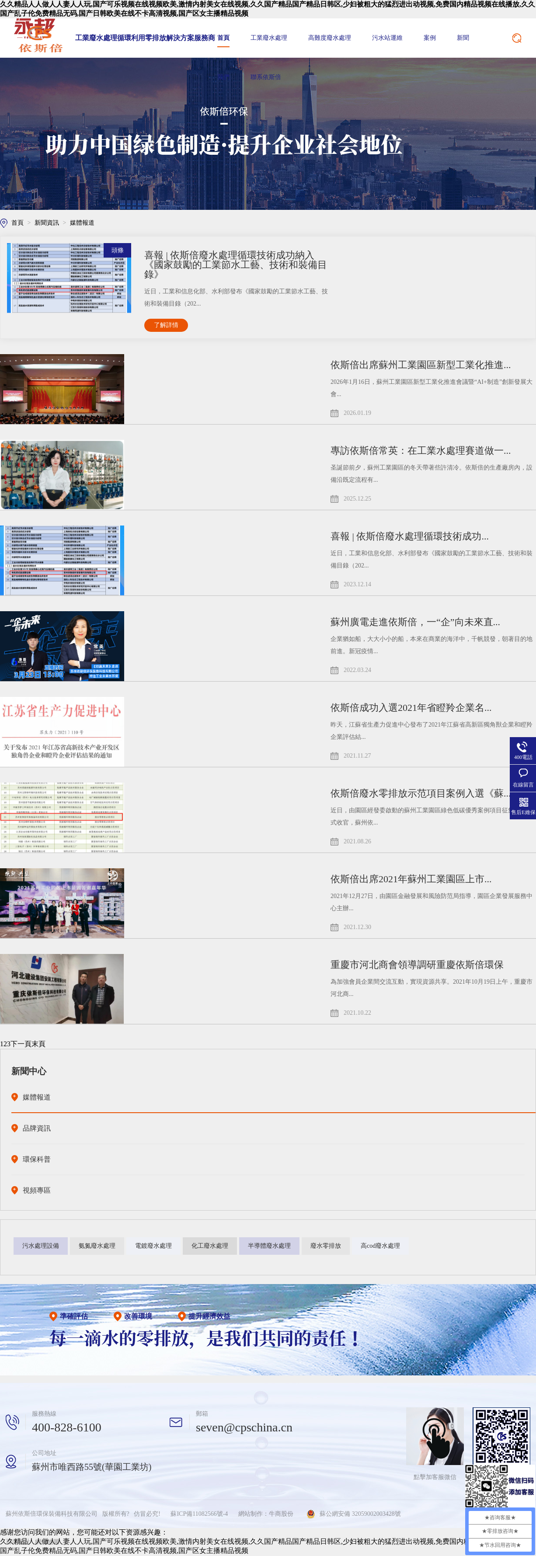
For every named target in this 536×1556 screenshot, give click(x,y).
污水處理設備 (40, 1246)
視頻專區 (37, 1190)
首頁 (223, 38)
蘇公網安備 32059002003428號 (360, 1514)
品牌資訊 (37, 1128)
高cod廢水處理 (380, 1246)
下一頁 (20, 1044)
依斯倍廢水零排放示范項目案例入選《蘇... (421, 793)
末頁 (38, 1044)
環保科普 (37, 1159)
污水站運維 (387, 38)
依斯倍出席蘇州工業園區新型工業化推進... (421, 364)
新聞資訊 (48, 222)
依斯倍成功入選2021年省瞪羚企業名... (411, 707)
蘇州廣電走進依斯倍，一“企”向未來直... (415, 621)
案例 (430, 38)
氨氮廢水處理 (97, 1246)
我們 (223, 77)
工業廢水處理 (269, 38)
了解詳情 (166, 325)
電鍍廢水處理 (153, 1246)
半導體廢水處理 (269, 1246)
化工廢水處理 (209, 1246)
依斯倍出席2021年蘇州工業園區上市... (411, 879)
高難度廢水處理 (329, 38)
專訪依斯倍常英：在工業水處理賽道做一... (421, 450)
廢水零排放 (325, 1246)
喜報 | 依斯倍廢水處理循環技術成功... (410, 536)
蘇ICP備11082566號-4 (199, 1514)
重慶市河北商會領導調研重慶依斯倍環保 (417, 964)
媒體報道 (82, 222)
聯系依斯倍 (266, 77)
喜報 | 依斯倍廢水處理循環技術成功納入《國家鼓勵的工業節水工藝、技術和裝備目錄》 (235, 265)
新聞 (463, 38)
